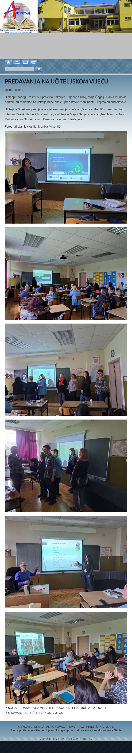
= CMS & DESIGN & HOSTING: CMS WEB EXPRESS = (66, 739)
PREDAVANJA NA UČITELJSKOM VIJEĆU (34, 713)
